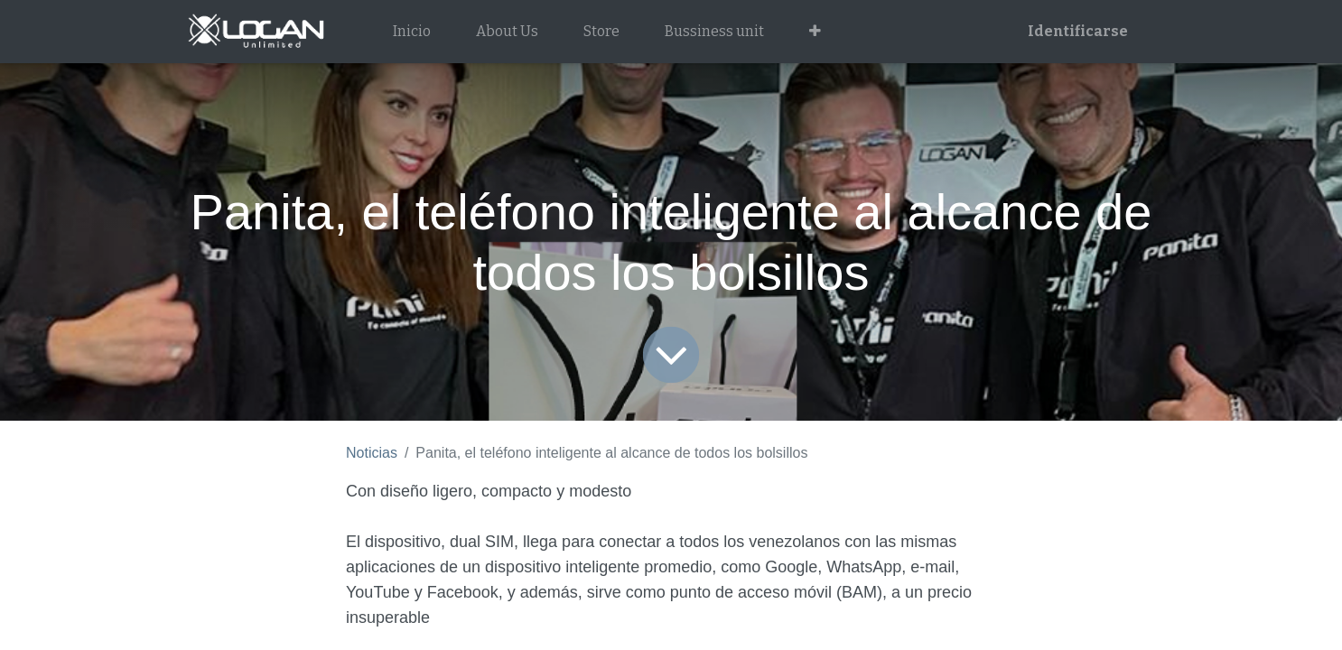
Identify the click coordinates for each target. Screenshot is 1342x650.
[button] (815, 32)
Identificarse (1078, 31)
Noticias (371, 452)
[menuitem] (411, 32)
